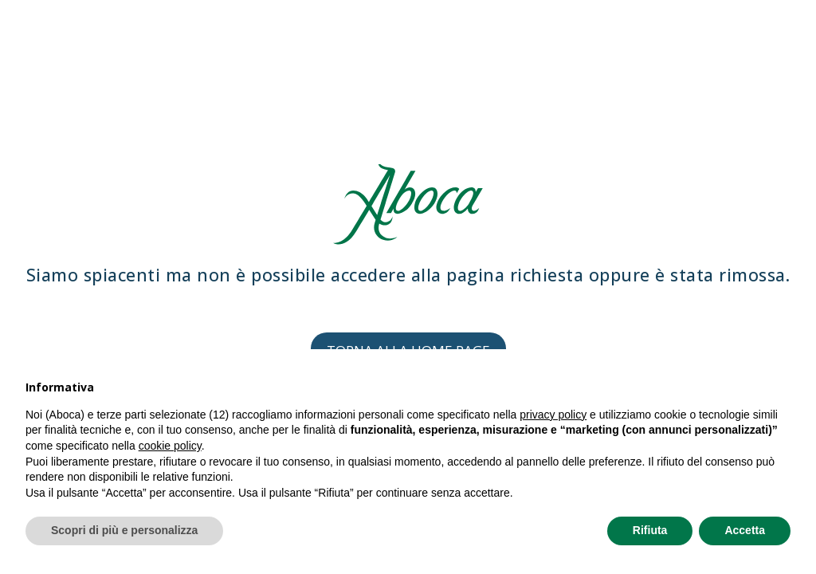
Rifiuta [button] (650, 530)
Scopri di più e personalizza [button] (124, 530)
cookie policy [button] (170, 445)
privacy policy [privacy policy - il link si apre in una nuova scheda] (553, 414)
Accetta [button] (744, 530)
